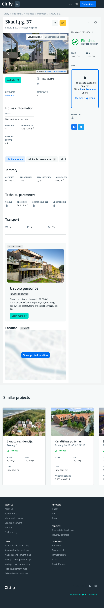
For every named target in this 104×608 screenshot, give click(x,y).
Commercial (58, 550)
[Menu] (99, 4)
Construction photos (55, 36)
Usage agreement (13, 522)
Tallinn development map (17, 573)
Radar (55, 508)
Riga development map (16, 568)
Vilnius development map (17, 545)
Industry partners (60, 534)
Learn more (19, 315)
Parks (55, 559)
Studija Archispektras (56, 72)
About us (9, 508)
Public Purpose (59, 564)
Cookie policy (11, 532)
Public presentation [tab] (42, 159)
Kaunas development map (17, 550)
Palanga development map (18, 559)
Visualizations (35, 36)
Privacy (8, 527)
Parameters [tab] (15, 159)
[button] (7, 53)
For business (88, 4)
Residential (57, 545)
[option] (36, 53)
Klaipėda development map (18, 554)
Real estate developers (63, 530)
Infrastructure (59, 554)
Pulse (54, 518)
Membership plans (85, 98)
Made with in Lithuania (83, 594)
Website (13, 80)
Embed (24, 328)
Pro (53, 513)
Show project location (35, 355)
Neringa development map (17, 564)
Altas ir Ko (10, 95)
